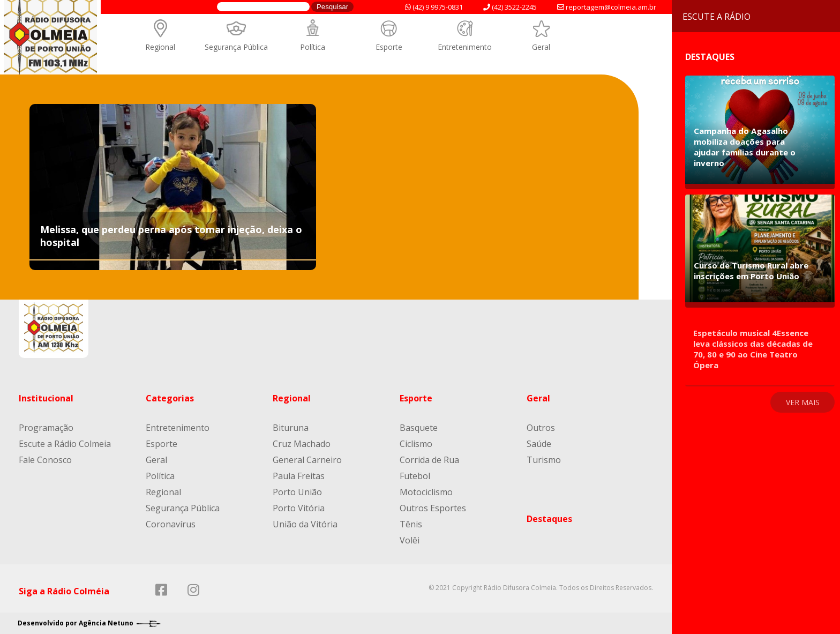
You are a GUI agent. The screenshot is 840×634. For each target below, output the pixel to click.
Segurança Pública (236, 47)
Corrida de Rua (429, 460)
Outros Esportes (433, 508)
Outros (541, 428)
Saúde (539, 444)
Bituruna (291, 428)
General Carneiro (307, 460)
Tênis (411, 524)
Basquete (419, 428)
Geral (541, 47)
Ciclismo (416, 444)
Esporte (389, 47)
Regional (160, 47)
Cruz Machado (302, 444)
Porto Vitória (299, 508)
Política (312, 47)
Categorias (170, 398)
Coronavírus (171, 524)
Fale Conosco (45, 460)
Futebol (415, 476)
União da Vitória (305, 524)
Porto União (297, 492)
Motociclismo (426, 492)
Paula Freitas (299, 476)
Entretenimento (465, 47)
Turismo (544, 460)
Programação (46, 428)
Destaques (549, 519)
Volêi (409, 540)
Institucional (46, 398)
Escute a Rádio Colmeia (65, 444)
